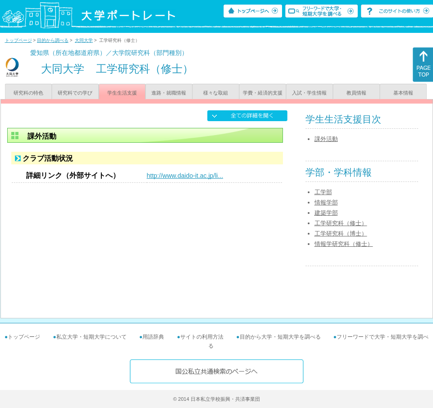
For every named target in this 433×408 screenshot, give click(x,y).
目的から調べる (52, 40)
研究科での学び (75, 92)
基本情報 (403, 92)
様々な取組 (215, 92)
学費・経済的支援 (263, 92)
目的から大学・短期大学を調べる (280, 337)
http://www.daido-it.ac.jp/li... (185, 175)
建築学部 (326, 212)
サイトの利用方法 (201, 337)
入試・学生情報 (309, 92)
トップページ (18, 40)
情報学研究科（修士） (343, 243)
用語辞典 (153, 337)
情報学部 (326, 202)
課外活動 (326, 139)
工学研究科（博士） (340, 233)
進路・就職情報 (168, 92)
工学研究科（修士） (340, 223)
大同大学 (84, 40)
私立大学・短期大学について (91, 337)
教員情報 (356, 92)
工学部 (323, 192)
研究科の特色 (28, 92)
